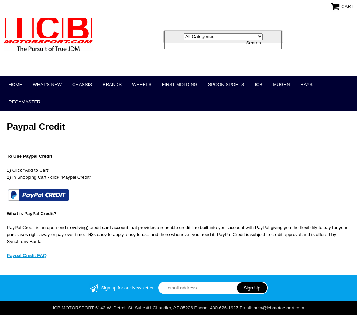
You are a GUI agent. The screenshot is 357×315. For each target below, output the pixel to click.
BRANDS (112, 84)
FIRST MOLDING (180, 84)
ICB (258, 84)
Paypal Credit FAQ (27, 255)
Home (15, 84)
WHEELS (141, 84)
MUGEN (281, 84)
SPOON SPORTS (226, 84)
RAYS (307, 84)
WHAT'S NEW (47, 84)
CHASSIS (82, 84)
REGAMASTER (25, 102)
